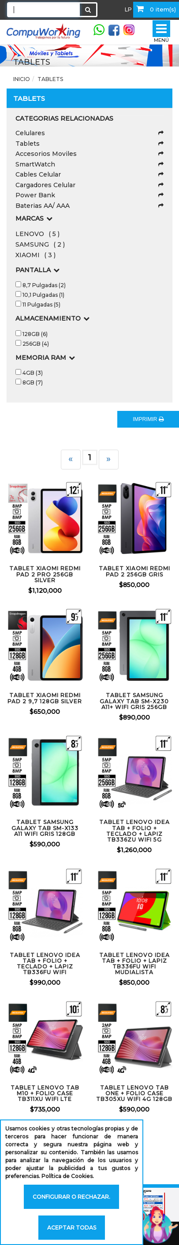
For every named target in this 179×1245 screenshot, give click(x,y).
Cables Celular (89, 174)
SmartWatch (89, 164)
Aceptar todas (71, 1227)
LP (128, 9)
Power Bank (89, 195)
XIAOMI (35, 255)
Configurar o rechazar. (71, 1196)
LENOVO (37, 234)
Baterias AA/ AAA (89, 206)
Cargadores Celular (89, 185)
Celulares (89, 133)
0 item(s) (156, 9)
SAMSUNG (40, 244)
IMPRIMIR (148, 419)
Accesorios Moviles (89, 154)
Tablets (50, 79)
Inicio (21, 79)
